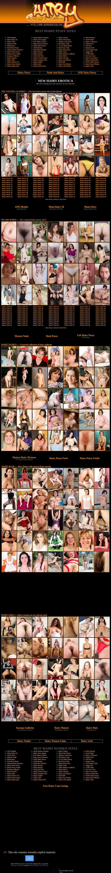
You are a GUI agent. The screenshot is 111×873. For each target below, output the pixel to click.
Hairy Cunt (63, 52)
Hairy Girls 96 (101, 321)
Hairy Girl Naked (65, 66)
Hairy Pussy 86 (85, 193)
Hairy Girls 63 (54, 315)
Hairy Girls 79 (85, 307)
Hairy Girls (90, 66)
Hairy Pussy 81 (85, 182)
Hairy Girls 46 (22, 321)
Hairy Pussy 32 (7, 184)
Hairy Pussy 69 (69, 178)
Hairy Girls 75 (69, 319)
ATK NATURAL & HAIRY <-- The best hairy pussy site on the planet (31, 91)
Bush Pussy (11, 46)
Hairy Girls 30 (7, 309)
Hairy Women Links (55, 741)
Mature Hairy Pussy (40, 58)
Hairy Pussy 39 (22, 178)
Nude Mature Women (40, 38)
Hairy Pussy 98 (101, 197)
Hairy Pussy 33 (7, 186)
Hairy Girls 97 (101, 323)
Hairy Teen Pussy (65, 40)
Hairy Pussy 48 (22, 197)
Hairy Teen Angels (39, 40)
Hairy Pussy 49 (38, 178)
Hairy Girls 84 (85, 317)
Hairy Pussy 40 (22, 180)
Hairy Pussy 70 (69, 180)
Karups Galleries (13, 56)
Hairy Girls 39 (22, 307)
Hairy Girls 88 (85, 325)
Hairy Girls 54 (38, 317)
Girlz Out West (38, 56)
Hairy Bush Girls (13, 66)
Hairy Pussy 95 (101, 191)
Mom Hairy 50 (12, 40)
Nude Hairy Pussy (39, 46)
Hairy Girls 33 (7, 315)
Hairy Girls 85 (85, 319)
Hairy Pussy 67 (54, 195)
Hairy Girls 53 (38, 315)
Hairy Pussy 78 (69, 197)
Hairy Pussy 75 (69, 191)
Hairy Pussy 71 (69, 182)
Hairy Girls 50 (38, 309)
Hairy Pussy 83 (85, 186)
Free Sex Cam (90, 56)
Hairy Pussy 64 (54, 189)
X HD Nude (90, 54)
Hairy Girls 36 (7, 321)
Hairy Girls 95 (101, 319)
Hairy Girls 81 (85, 311)
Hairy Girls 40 (22, 309)
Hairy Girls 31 (7, 311)
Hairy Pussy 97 (101, 195)
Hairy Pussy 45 (22, 191)
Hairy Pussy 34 (7, 189)
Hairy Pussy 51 (38, 182)
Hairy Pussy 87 (85, 195)
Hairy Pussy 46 (22, 193)
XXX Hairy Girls (92, 50)
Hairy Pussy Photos (92, 64)
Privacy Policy (34, 865)
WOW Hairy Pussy (92, 62)
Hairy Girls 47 (22, 323)
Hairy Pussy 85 (85, 191)
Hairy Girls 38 (7, 325)
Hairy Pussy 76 (69, 193)
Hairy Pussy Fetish (13, 54)
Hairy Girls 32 (7, 313)
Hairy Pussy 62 (54, 184)
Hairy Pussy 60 (54, 180)
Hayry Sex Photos (65, 60)
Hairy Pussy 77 (69, 195)
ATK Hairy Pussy (87, 72)
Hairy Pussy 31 (7, 182)
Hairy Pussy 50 (38, 180)
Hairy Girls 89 (101, 307)
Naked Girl (90, 44)
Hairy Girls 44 (22, 317)
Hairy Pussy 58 (38, 197)
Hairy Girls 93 (101, 315)
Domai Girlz (90, 48)
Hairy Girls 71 (69, 311)
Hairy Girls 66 (54, 321)
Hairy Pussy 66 (54, 193)
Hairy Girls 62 (54, 313)
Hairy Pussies (38, 52)
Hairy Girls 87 (85, 323)
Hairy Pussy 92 (101, 184)
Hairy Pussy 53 (38, 186)
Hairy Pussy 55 (38, 191)
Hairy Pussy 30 (7, 180)
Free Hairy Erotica (40, 42)
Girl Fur (89, 46)
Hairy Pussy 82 (85, 184)
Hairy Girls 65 (54, 319)
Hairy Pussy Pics (64, 50)
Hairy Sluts (11, 60)
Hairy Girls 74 (69, 317)
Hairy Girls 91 (101, 311)
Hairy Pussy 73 (69, 186)
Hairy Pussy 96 (101, 193)
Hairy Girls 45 (22, 319)
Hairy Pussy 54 (38, 189)
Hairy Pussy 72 (69, 184)
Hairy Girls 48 (22, 325)
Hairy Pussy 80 (85, 180)
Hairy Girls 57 (38, 323)
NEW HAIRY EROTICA (55, 81)
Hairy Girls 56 (38, 321)
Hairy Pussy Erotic (13, 64)
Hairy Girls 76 (69, 321)
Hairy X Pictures (91, 42)
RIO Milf (62, 62)
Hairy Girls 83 (85, 315)
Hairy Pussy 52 (38, 184)
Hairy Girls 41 (22, 311)
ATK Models (11, 38)
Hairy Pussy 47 (22, 195)
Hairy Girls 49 (38, 307)
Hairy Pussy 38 (7, 197)
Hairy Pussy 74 (69, 189)
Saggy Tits (89, 52)
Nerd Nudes (90, 40)
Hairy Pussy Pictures (40, 44)
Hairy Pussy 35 (7, 191)
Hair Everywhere (92, 58)
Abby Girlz (37, 64)
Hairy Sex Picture (65, 64)
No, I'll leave (44, 865)
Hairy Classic (63, 38)
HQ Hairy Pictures (39, 50)
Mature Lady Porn (65, 42)
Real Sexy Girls (64, 48)
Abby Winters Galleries (66, 54)
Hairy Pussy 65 (54, 191)
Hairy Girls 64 (54, 317)
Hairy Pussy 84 (85, 189)
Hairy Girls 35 (7, 319)
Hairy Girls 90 (101, 309)
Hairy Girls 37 (7, 323)
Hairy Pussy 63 (54, 186)
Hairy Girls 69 (69, 307)
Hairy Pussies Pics (39, 66)
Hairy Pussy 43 (22, 186)
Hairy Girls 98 (101, 325)
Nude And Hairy (55, 72)
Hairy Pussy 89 (101, 178)
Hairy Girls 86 (85, 321)
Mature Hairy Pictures (15, 50)
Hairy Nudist (38, 62)
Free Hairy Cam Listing (55, 786)
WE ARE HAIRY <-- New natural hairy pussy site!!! (24, 220)
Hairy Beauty (38, 54)
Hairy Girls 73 (69, 315)
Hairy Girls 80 (85, 309)
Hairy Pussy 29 (7, 178)
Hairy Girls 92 (101, 313)
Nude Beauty (37, 48)
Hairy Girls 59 (54, 307)
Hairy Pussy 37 (7, 195)
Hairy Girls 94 (101, 317)
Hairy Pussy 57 (38, 195)
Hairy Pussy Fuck (13, 52)
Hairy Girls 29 (7, 307)
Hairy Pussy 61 (54, 182)
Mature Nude (12, 44)
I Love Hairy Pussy (65, 46)
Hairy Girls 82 (85, 313)
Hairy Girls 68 (54, 325)
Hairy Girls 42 (22, 313)
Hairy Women (63, 58)
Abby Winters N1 (13, 62)
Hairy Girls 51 (38, 311)
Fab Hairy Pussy (13, 48)
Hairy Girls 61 (54, 311)
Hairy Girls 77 (69, 323)
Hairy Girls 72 (69, 313)
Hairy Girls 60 (54, 309)
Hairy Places (63, 56)
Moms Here (11, 42)
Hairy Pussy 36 (7, 193)
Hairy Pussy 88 (85, 197)
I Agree (29, 858)
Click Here (62, 199)
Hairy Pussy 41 (22, 182)
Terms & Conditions (17, 865)
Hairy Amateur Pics (40, 60)
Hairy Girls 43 (22, 315)
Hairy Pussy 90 (101, 180)
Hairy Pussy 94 (101, 189)
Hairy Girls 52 (38, 313)
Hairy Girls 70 (69, 309)
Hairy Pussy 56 (38, 193)
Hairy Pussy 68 (54, 197)
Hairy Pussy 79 (85, 178)
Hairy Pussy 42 (22, 184)
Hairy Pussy (24, 72)
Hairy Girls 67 (54, 323)
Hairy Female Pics (92, 60)
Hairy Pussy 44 (22, 189)
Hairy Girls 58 (38, 325)
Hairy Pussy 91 (101, 182)
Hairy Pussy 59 (54, 178)
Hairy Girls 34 (7, 317)
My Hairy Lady (64, 44)
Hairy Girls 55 (38, 319)
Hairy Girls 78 (69, 325)
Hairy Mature (12, 58)
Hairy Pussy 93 (101, 186)
